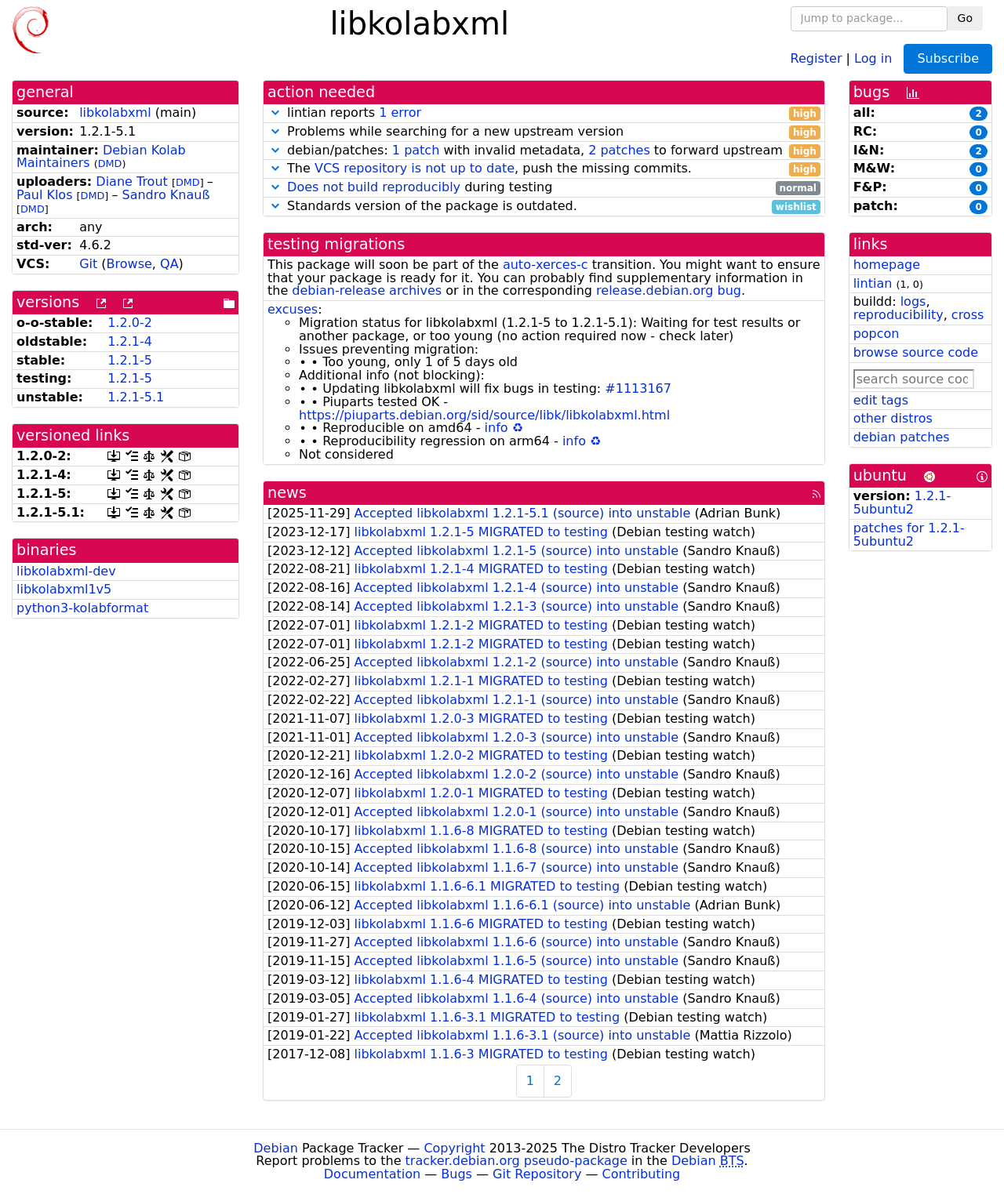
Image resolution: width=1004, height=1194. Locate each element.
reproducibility (898, 314)
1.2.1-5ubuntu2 (902, 502)
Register (816, 57)
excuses (292, 309)
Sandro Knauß (165, 194)
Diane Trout (132, 181)
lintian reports (543, 113)
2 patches (619, 150)
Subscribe (948, 58)
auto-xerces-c (545, 264)
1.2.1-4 (129, 341)
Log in (873, 57)
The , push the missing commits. (543, 169)
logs (913, 301)
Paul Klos (44, 194)
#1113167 (638, 388)
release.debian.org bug (668, 290)
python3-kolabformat (82, 608)
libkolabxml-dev (66, 571)
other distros (893, 418)
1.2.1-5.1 (135, 397)
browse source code (915, 352)
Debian (275, 1148)
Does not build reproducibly (373, 187)
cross (967, 314)
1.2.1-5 (129, 360)
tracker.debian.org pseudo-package (517, 1160)
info (496, 427)
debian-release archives (367, 290)
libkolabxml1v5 (63, 589)
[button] (275, 112)
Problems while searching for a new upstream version (543, 132)
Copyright (454, 1148)
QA (169, 263)
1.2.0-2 (129, 322)
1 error (400, 112)
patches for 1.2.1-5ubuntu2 (909, 535)
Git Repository (537, 1174)
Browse (129, 263)
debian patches (901, 437)
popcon (876, 333)
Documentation (372, 1174)
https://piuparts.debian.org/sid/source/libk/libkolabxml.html (484, 415)
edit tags (880, 400)
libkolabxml (115, 112)
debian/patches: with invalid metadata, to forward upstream (543, 151)
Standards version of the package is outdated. (543, 206)
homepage (886, 264)
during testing (543, 187)
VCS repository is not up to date (415, 168)
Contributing (641, 1174)
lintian (873, 283)
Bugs (456, 1174)
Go (965, 18)
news (287, 493)
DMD (110, 163)
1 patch (415, 150)
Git (88, 263)
